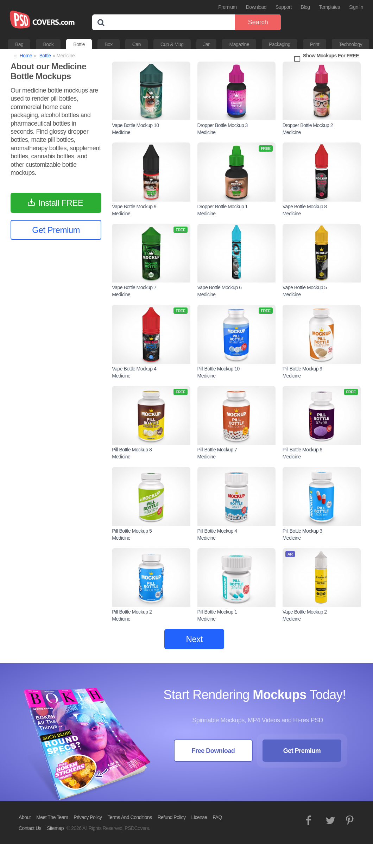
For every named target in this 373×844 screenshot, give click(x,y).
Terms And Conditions (130, 817)
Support (284, 7)
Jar (206, 44)
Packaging (279, 44)
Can (136, 44)
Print (314, 44)
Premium (227, 7)
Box (109, 44)
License (199, 817)
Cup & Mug (172, 44)
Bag (19, 44)
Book (48, 44)
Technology (350, 44)
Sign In (356, 7)
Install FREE (60, 203)
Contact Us (30, 828)
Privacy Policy (88, 817)
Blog (305, 7)
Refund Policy (172, 817)
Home (26, 55)
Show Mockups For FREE (331, 55)
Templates (329, 7)
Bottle (79, 44)
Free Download (213, 750)
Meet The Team (52, 817)
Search (258, 22)
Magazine (239, 44)
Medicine (121, 132)
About (25, 817)
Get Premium (56, 230)
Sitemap (55, 828)
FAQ (217, 817)
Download (256, 7)
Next (194, 639)
